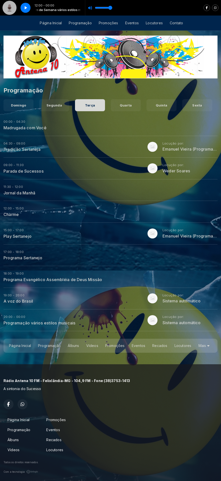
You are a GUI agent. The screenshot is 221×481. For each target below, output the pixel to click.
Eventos (132, 23)
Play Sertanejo (18, 236)
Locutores (154, 23)
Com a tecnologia (21, 471)
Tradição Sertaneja (22, 149)
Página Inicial (51, 23)
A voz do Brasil (18, 301)
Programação (80, 23)
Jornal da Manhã (19, 192)
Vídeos (92, 345)
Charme (11, 214)
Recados (159, 345)
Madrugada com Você (25, 127)
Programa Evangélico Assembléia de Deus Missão (53, 279)
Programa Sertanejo (23, 257)
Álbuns (73, 345)
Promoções (108, 23)
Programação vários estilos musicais (40, 322)
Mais (204, 345)
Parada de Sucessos (24, 171)
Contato (176, 23)
